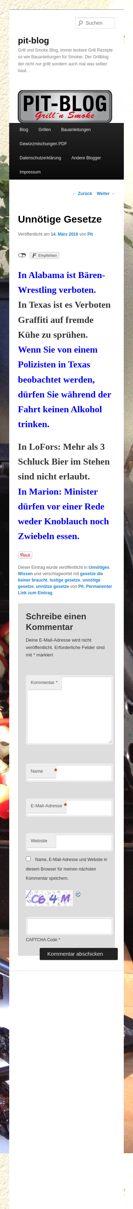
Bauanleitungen (75, 129)
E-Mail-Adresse (48, 806)
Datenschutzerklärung (40, 157)
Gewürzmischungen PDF (43, 143)
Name (43, 771)
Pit (90, 234)
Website (39, 840)
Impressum (30, 172)
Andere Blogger (86, 157)
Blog (24, 129)
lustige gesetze (65, 580)
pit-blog (33, 40)
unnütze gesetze (52, 586)
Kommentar (44, 682)
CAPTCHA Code (41, 939)
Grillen (44, 129)
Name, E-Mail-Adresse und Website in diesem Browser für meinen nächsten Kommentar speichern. (66, 869)
